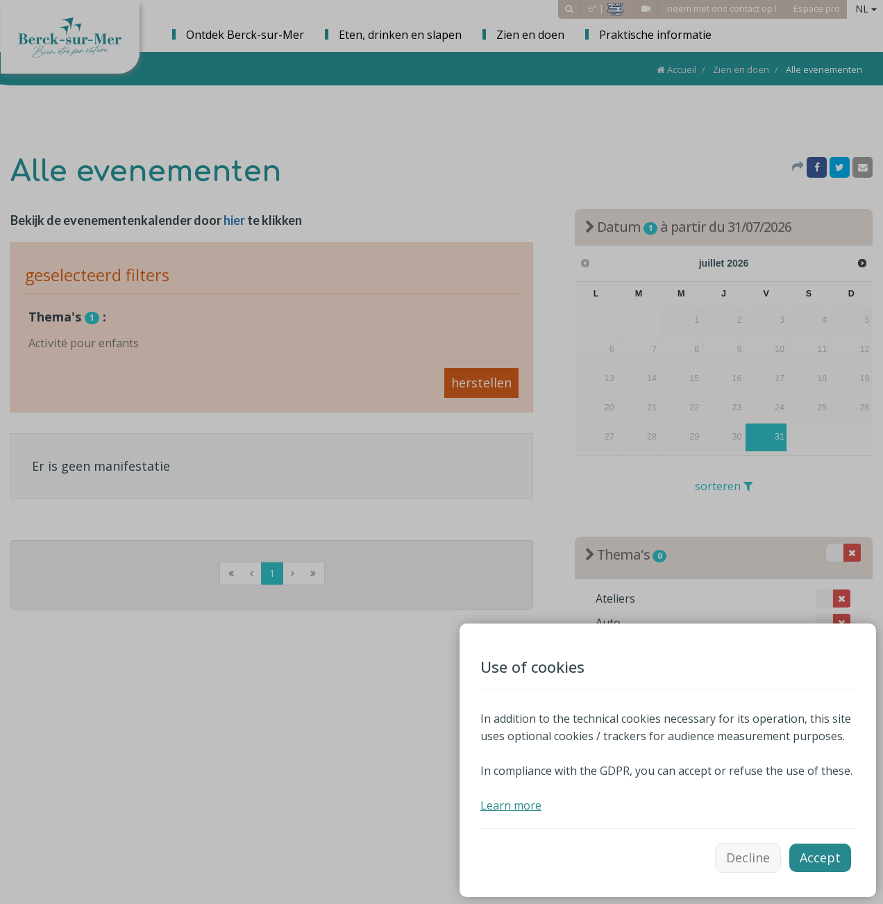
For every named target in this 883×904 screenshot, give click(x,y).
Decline (748, 857)
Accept (820, 857)
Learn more (510, 805)
